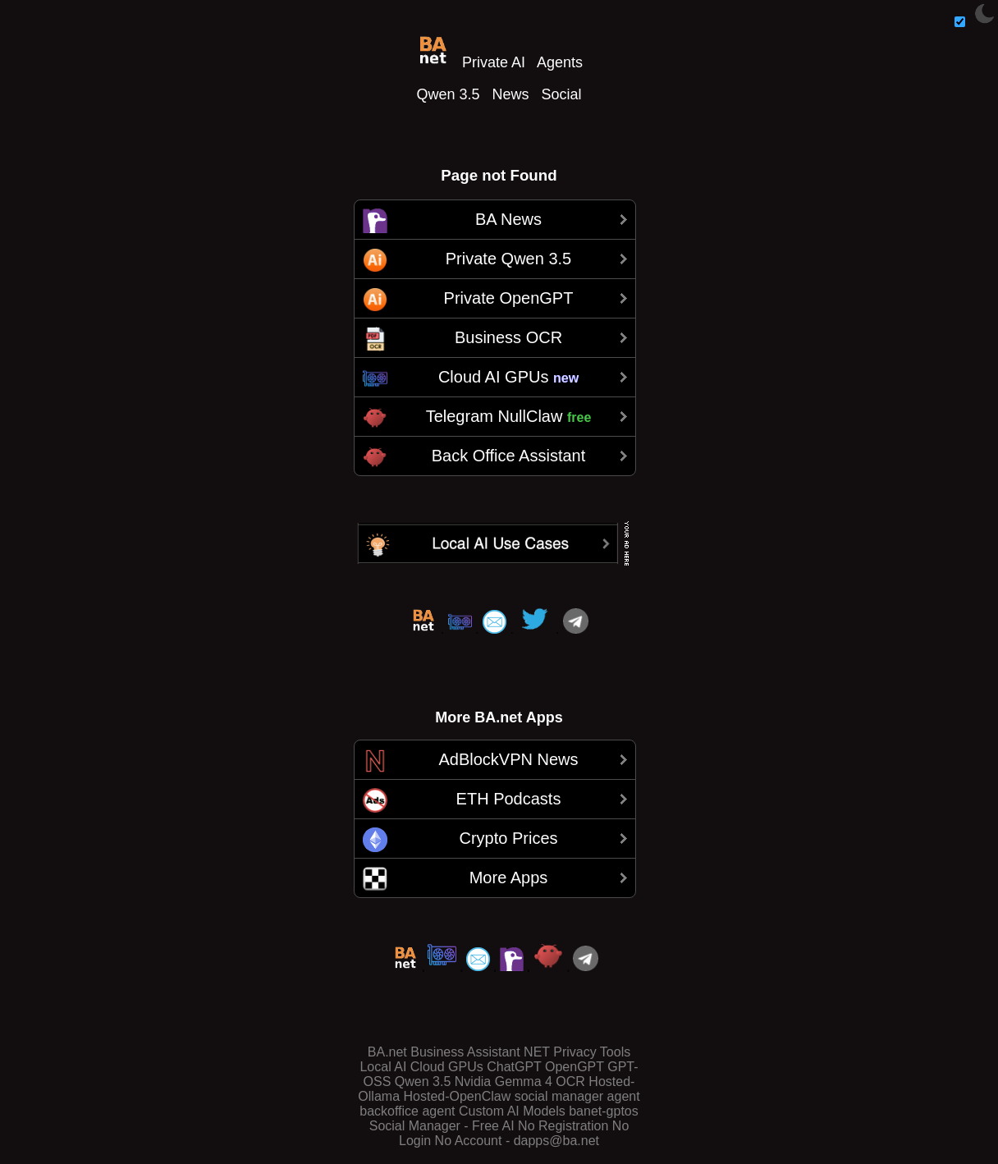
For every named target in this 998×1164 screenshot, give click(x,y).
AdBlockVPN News (508, 759)
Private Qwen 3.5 (508, 259)
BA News (508, 219)
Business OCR (508, 337)
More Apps (508, 877)
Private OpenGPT (509, 298)
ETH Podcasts (508, 799)
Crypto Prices (508, 838)
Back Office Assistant (509, 456)
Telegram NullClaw (509, 416)
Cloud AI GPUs (508, 377)
